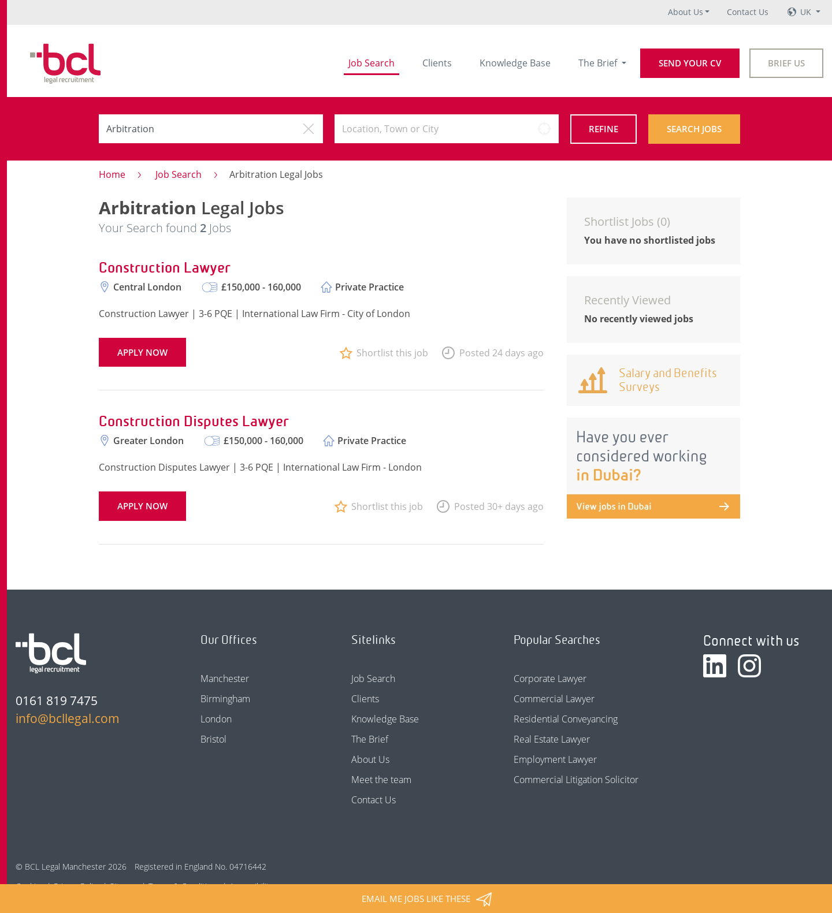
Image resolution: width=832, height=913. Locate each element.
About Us (685, 11)
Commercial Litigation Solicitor (576, 779)
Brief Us (786, 63)
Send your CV (690, 63)
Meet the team (381, 779)
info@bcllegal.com (68, 718)
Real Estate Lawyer (552, 739)
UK (807, 11)
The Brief (598, 63)
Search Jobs (694, 129)
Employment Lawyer (555, 759)
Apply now (142, 352)
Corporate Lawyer (550, 678)
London (216, 719)
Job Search (371, 63)
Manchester (224, 678)
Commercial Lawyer (554, 698)
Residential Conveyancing (566, 719)
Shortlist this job (392, 352)
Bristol (213, 739)
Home (112, 174)
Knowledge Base (515, 63)
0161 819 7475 (57, 700)
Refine (603, 129)
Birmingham (225, 698)
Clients (437, 63)
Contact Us (747, 11)
